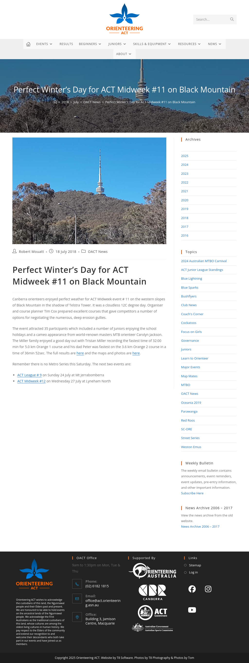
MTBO (185, 385)
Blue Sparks (189, 287)
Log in (193, 572)
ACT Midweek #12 (31, 381)
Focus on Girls (191, 332)
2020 (184, 200)
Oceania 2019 (191, 402)
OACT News (98, 251)
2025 (184, 156)
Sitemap (195, 565)
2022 (184, 182)
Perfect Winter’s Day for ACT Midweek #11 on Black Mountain (150, 102)
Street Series (190, 438)
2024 (184, 164)
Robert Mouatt (31, 251)
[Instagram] (208, 588)
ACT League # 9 (29, 375)
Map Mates (189, 376)
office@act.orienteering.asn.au (103, 602)
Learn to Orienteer (194, 358)
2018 (184, 218)
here (80, 353)
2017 (184, 226)
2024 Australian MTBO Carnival (204, 261)
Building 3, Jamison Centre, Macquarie (101, 621)
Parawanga (189, 411)
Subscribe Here (192, 493)
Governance (190, 340)
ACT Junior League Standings (202, 269)
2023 (184, 173)
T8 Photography (159, 658)
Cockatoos (188, 323)
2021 (184, 191)
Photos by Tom (184, 658)
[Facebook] (192, 588)
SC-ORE (186, 429)
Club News (189, 305)
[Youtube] (192, 609)
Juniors (186, 349)
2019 (184, 209)
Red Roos (188, 420)
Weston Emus (191, 447)
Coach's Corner (192, 314)
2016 (184, 235)
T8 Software (125, 658)
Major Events (190, 367)
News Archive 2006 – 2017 (200, 526)
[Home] (55, 102)
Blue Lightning (191, 278)
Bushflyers (189, 296)
